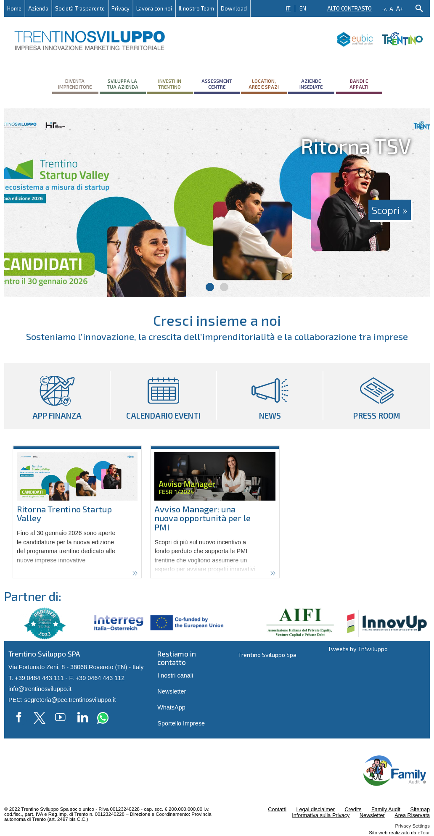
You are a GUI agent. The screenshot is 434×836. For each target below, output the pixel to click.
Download (234, 8)
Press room (376, 395)
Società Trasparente (80, 8)
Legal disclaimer (315, 809)
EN (302, 8)
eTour (424, 832)
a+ (400, 8)
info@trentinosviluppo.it (39, 689)
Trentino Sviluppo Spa (267, 654)
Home (14, 8)
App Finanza (57, 395)
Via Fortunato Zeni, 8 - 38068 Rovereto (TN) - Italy (75, 667)
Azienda (38, 8)
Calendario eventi (163, 395)
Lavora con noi (154, 8)
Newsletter (171, 691)
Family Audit (385, 809)
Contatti (277, 809)
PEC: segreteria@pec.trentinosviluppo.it (62, 699)
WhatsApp (171, 707)
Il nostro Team (196, 8)
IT (288, 8)
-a (384, 9)
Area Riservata (412, 815)
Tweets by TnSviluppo (358, 648)
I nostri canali (175, 675)
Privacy (120, 8)
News (270, 395)
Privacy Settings (412, 825)
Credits (352, 809)
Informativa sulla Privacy (320, 815)
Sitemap (420, 809)
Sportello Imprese (181, 723)
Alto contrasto (349, 8)
